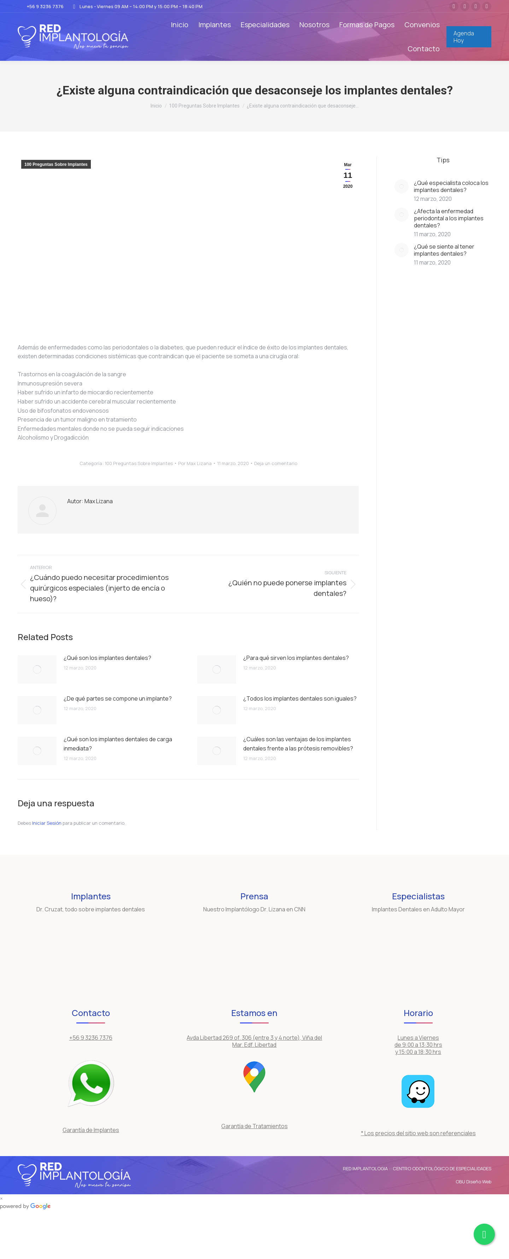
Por (195, 463)
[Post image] (37, 669)
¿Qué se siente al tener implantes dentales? (444, 250)
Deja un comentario (275, 463)
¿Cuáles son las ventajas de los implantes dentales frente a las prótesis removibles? (298, 743)
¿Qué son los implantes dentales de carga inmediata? (118, 743)
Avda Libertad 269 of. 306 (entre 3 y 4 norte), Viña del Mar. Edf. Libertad (254, 1041)
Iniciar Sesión (47, 823)
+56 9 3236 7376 (41, 6)
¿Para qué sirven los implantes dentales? (296, 658)
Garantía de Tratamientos (254, 1126)
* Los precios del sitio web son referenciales (418, 1133)
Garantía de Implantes (91, 1130)
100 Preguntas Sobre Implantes (56, 164)
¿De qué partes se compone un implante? (118, 698)
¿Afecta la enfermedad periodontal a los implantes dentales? (449, 218)
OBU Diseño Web (473, 1181)
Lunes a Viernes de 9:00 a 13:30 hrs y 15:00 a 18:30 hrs (418, 1045)
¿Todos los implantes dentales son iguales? (300, 698)
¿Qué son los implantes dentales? (107, 658)
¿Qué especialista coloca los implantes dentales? (451, 186)
